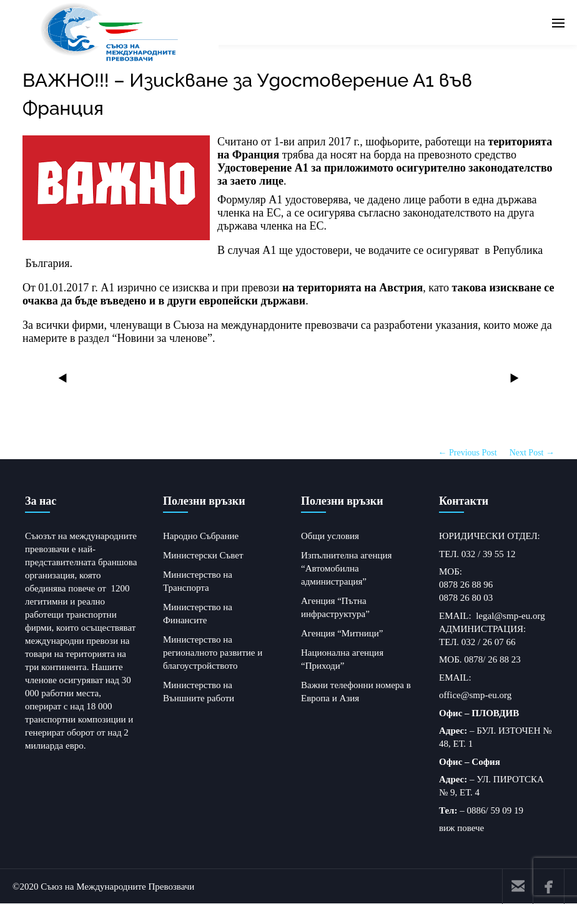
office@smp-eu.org (475, 695)
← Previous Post (467, 452)
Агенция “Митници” (342, 633)
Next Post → (532, 452)
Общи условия (330, 536)
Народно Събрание (201, 536)
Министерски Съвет (203, 555)
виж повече (461, 828)
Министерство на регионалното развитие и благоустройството (212, 652)
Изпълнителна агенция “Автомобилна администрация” (346, 568)
